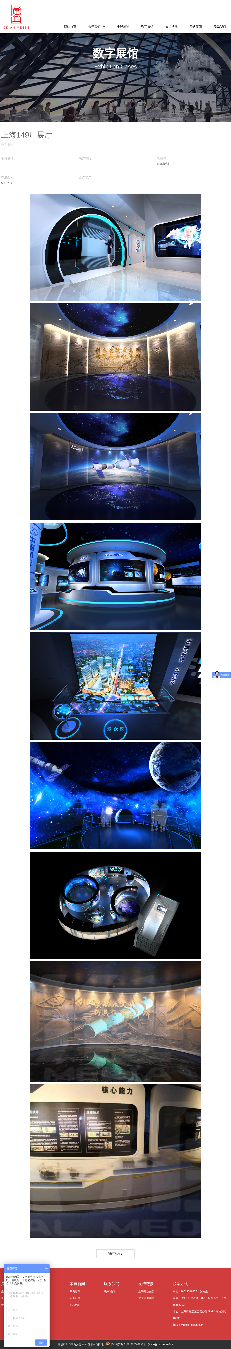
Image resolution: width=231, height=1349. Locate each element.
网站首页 (70, 26)
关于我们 (94, 26)
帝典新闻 (196, 26)
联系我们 (220, 26)
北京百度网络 (146, 1298)
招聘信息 (75, 1304)
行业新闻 (75, 1298)
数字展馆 (147, 26)
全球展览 (123, 26)
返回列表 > (115, 1254)
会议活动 (171, 26)
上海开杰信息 (146, 1291)
